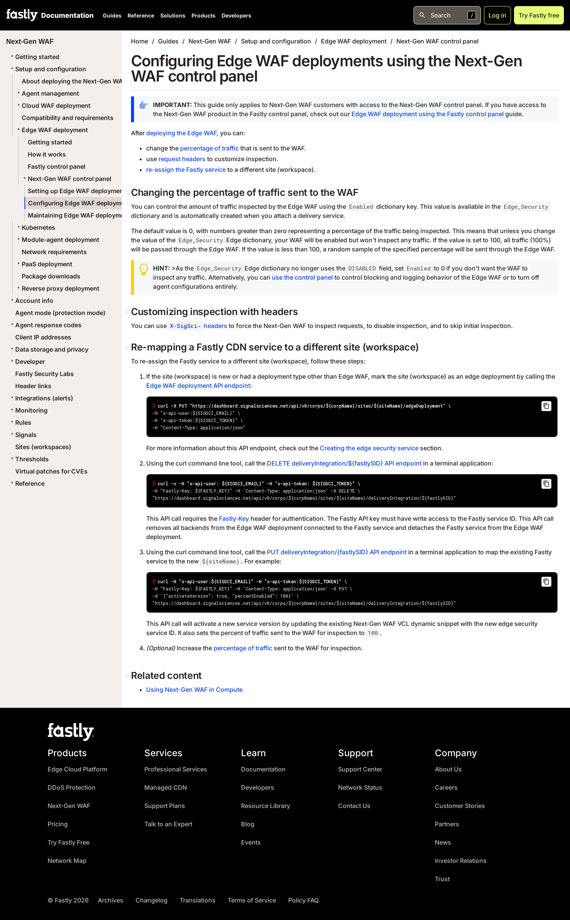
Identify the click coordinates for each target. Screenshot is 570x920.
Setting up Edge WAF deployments (78, 191)
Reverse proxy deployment (57, 288)
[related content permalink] (128, 675)
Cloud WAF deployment (53, 105)
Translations (198, 900)
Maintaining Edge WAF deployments (81, 215)
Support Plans (164, 806)
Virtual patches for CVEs (51, 471)
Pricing (58, 824)
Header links (33, 386)
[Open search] (447, 15)
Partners (447, 824)
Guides (112, 15)
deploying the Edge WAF (181, 133)
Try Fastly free (539, 15)
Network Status (360, 787)
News (443, 842)
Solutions (172, 15)
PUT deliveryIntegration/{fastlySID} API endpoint (337, 552)
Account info (31, 300)
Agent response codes (45, 325)
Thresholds (29, 459)
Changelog (152, 900)
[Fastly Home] (22, 15)
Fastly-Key (234, 518)
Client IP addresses (43, 337)
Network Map (67, 860)
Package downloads (51, 276)
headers (197, 326)
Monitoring (28, 410)
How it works (47, 154)
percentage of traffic (209, 148)
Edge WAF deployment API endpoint (198, 385)
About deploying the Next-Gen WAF (74, 81)
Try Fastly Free (68, 842)
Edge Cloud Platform (77, 769)
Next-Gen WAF (209, 41)
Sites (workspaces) (43, 447)
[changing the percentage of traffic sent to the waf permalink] (128, 192)
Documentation (263, 769)
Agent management (47, 93)
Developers (236, 15)
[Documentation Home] (66, 15)
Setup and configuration (47, 69)
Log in (497, 15)
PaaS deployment (44, 264)
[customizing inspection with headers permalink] (128, 312)
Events (251, 842)
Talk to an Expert (168, 824)
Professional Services (175, 769)
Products (204, 15)
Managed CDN (165, 787)
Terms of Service (252, 900)
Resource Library (265, 806)
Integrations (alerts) (41, 398)
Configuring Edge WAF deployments (81, 203)
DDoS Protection (72, 787)
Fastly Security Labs (44, 374)
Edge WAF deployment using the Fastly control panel (427, 114)
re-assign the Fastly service (186, 169)
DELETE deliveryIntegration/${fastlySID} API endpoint (344, 463)
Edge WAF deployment (52, 130)
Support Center (360, 769)
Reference (141, 15)
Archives (110, 900)
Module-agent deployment (57, 239)
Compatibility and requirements (67, 118)
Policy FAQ (303, 900)
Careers (446, 787)
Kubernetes (35, 227)
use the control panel (302, 277)
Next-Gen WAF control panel (66, 178)
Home (139, 41)
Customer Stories (460, 806)
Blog (247, 824)
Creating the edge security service (369, 448)
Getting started (34, 57)
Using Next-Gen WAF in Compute (194, 689)
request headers (182, 159)
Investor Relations (461, 860)
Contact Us (354, 806)
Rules (20, 422)
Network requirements (54, 252)
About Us (448, 769)
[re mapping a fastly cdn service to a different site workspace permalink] (128, 347)
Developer (27, 361)
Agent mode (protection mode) (60, 313)
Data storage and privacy (48, 349)
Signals (23, 434)
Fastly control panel (56, 166)
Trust (442, 879)
